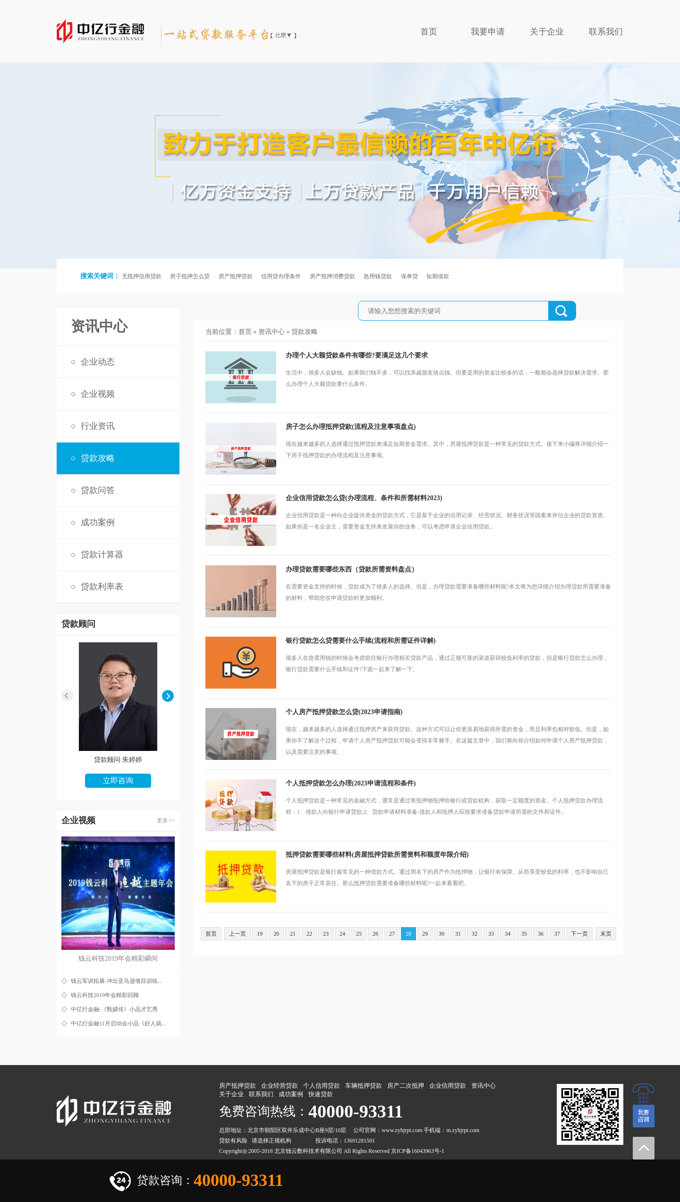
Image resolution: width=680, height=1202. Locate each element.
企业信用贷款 (447, 1085)
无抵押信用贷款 (142, 276)
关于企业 (547, 31)
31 (458, 933)
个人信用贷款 (321, 1085)
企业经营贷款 (279, 1085)
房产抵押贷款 (236, 276)
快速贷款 (320, 1094)
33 (491, 933)
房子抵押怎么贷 (190, 276)
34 (507, 933)
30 (441, 933)
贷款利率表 (102, 586)
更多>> (166, 820)
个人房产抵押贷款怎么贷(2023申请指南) (344, 712)
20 (276, 933)
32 (474, 933)
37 (557, 933)
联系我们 (606, 31)
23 (326, 933)
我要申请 (488, 31)
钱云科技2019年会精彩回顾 (105, 995)
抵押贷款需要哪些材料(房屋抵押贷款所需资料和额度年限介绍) (377, 854)
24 (342, 933)
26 (375, 933)
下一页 (579, 933)
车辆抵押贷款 (363, 1085)
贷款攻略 (98, 458)
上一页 (237, 933)
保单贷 (409, 276)
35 (524, 933)
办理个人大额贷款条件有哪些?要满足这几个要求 (357, 355)
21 (293, 933)
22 (309, 933)
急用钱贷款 (378, 276)
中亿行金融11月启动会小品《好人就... (118, 1023)
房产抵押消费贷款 (332, 276)
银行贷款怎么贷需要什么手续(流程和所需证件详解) (360, 640)
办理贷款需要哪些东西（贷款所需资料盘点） (352, 569)
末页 (606, 933)
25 (359, 933)
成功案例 (98, 522)
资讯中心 (271, 331)
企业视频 (98, 394)
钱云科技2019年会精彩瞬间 (118, 958)
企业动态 (98, 362)
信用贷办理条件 (281, 276)
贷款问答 (98, 490)
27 (392, 933)
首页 (428, 31)
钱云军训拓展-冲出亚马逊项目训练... (116, 981)
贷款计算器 (102, 554)
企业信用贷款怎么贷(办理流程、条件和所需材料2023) (364, 498)
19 (260, 933)
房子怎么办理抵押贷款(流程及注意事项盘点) (351, 426)
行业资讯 (98, 426)
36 (541, 933)
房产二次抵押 (405, 1085)
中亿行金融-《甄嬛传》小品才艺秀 (114, 1009)
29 (425, 933)
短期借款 (437, 276)
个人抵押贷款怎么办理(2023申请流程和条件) (351, 783)
